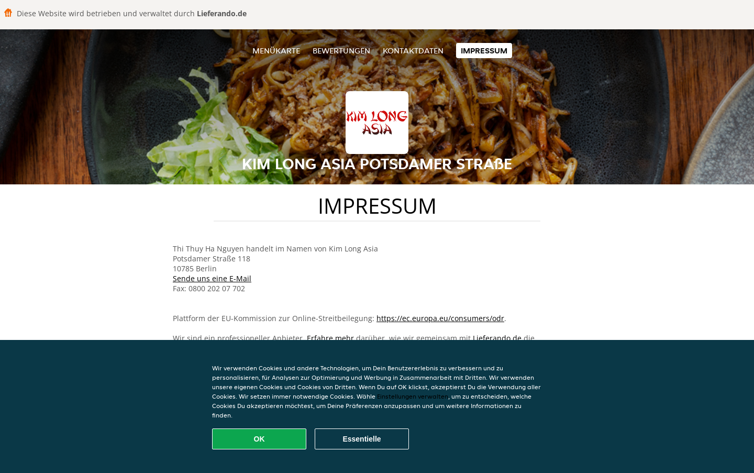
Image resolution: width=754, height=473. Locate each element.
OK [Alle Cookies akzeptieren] (259, 439)
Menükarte (276, 50)
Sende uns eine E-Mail (212, 278)
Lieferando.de (497, 338)
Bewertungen (341, 50)
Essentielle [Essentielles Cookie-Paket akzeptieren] (361, 439)
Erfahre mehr (330, 338)
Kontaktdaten (413, 50)
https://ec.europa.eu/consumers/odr (440, 318)
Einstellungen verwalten (412, 396)
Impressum (484, 50)
